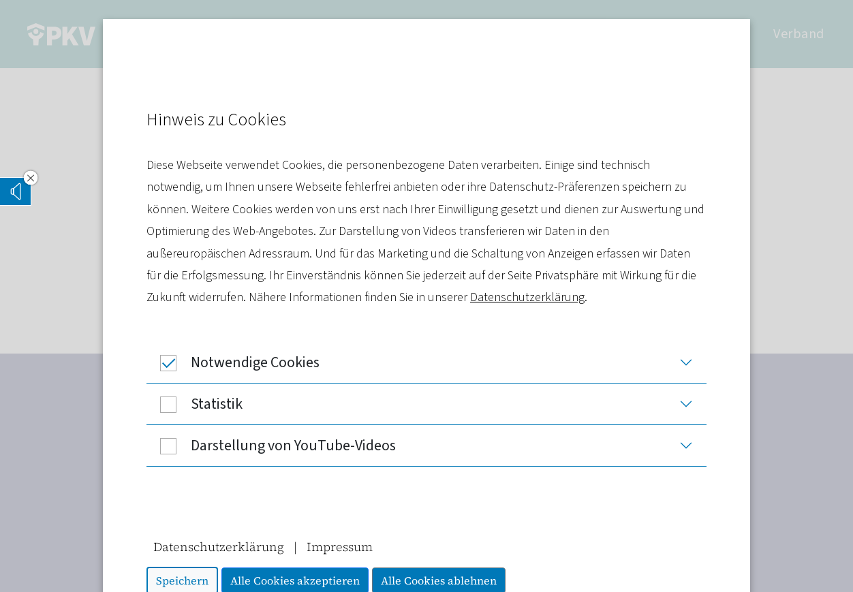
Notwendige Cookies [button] (233, 362)
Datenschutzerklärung (527, 297)
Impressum (340, 546)
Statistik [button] (194, 404)
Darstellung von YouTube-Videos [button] (271, 445)
